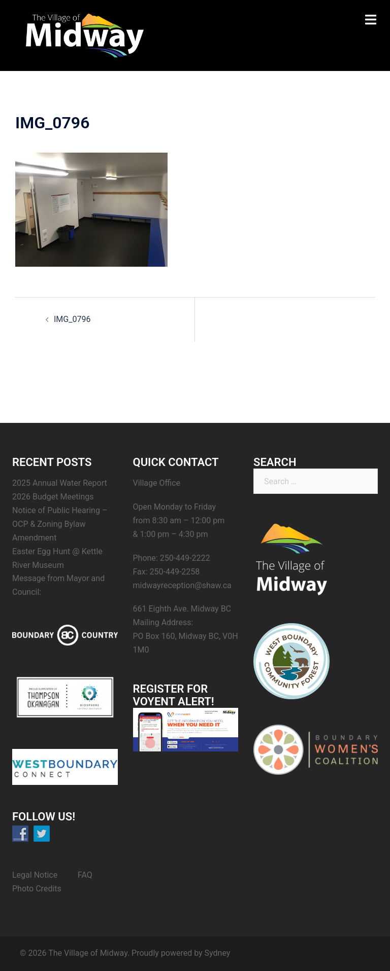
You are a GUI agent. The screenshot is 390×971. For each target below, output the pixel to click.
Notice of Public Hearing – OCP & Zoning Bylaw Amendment (59, 524)
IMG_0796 (72, 319)
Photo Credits (36, 888)
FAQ (85, 875)
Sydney (218, 953)
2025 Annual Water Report (59, 483)
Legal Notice (34, 875)
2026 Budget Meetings (53, 496)
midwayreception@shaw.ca (182, 585)
